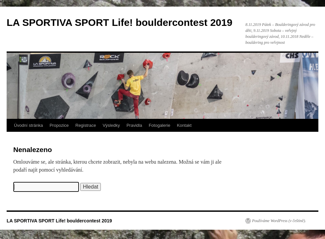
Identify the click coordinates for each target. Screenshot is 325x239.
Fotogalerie (159, 125)
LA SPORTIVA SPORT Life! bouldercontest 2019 (119, 22)
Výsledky (111, 125)
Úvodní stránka (28, 125)
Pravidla (134, 125)
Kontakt (184, 125)
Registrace (85, 125)
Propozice (59, 125)
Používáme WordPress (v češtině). (279, 220)
